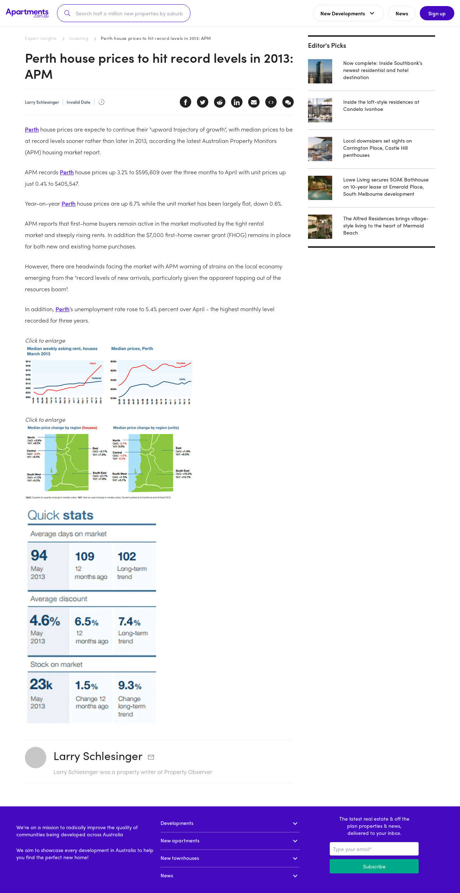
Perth (32, 129)
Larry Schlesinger (97, 755)
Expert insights (41, 38)
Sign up (437, 13)
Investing (78, 38)
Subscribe (374, 866)
